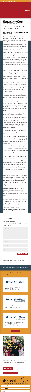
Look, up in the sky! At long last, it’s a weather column (13, 275)
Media (10, 390)
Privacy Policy (19, 388)
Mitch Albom (7, 20)
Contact (7, 390)
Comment (19, 20)
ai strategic (23, 390)
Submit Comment (22, 241)
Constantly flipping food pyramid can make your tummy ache (14, 311)
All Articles (15, 318)
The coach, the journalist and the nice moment (14, 293)
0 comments (9, 21)
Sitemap (14, 390)
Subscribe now (8, 356)
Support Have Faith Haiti (10, 360)
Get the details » (24, 255)
